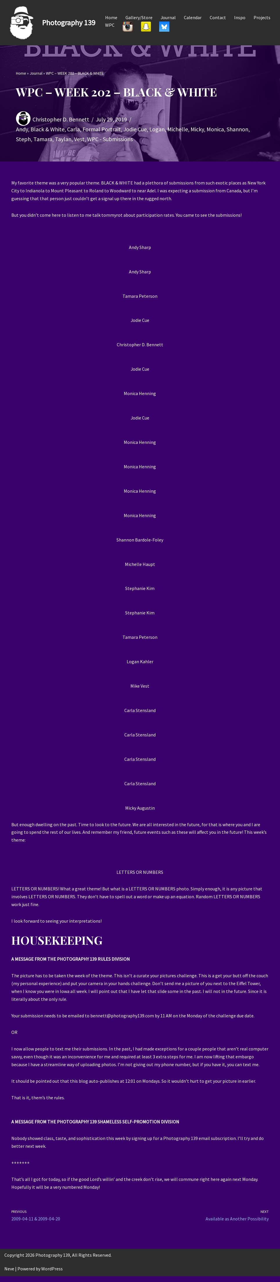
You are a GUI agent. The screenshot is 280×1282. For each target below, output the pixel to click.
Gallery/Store (138, 17)
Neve (9, 1274)
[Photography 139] (49, 22)
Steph (23, 139)
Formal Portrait (101, 129)
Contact (218, 17)
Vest (79, 139)
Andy (22, 129)
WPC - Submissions (110, 139)
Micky (197, 129)
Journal (168, 17)
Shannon (237, 129)
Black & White (47, 129)
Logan (157, 129)
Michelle (177, 129)
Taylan (63, 139)
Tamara (42, 139)
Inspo (240, 17)
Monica (215, 129)
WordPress (52, 1274)
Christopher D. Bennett (61, 119)
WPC (109, 25)
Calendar (193, 17)
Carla (73, 129)
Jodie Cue (135, 129)
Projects (262, 17)
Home (111, 17)
